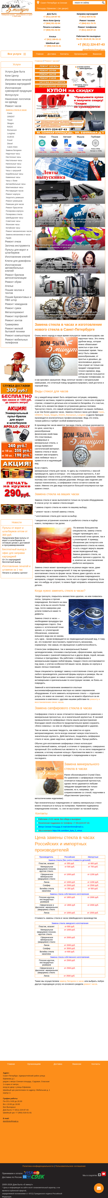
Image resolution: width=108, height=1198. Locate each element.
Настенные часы (13, 157)
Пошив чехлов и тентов (14, 291)
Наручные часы (13, 154)
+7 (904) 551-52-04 (51, 23)
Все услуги (17, 54)
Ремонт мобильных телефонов (16, 341)
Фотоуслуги (11, 95)
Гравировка (12, 324)
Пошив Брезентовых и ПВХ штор (18, 298)
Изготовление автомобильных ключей (14, 268)
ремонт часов (90, 984)
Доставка (51, 54)
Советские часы (13, 221)
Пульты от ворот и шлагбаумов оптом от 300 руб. (15, 531)
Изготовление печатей (18, 79)
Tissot (9, 120)
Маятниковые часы (14, 187)
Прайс (8, 238)
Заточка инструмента (17, 245)
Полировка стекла (14, 214)
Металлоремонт (14, 312)
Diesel (10, 143)
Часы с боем (11, 181)
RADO (10, 127)
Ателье (9, 286)
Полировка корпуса (14, 211)
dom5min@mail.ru (94, 49)
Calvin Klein (12, 147)
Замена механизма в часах (18, 234)
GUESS (10, 137)
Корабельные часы (14, 174)
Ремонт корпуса (13, 194)
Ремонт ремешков (14, 201)
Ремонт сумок (13, 308)
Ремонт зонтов (13, 320)
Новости (17, 522)
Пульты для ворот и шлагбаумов (16, 251)
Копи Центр (12, 75)
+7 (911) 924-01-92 (87, 17)
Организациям (80, 54)
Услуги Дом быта (15, 71)
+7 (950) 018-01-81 (52, 46)
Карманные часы (13, 167)
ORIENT (11, 116)
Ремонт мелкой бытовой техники (15, 330)
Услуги (17, 64)
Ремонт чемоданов (16, 304)
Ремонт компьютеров (17, 335)
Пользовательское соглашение (70, 1166)
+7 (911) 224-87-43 (51, 17)
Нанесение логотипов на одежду (17, 100)
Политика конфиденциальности (38, 1166)
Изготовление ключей (17, 256)
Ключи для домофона (18, 260)
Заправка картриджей (18, 83)
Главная (39, 54)
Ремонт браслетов (14, 207)
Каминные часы (13, 177)
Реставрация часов (14, 191)
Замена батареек (13, 150)
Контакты (64, 54)
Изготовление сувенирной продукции (18, 89)
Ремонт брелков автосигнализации (15, 276)
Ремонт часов (13, 106)
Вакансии (97, 54)
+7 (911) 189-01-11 (52, 39)
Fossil (9, 140)
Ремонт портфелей (16, 316)
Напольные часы (13, 164)
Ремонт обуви (13, 282)
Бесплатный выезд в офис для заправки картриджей (14, 553)
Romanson (12, 130)
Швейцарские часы (14, 218)
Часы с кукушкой (13, 170)
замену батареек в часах (72, 981)
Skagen (10, 123)
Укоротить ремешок (15, 197)
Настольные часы (14, 160)
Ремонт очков (13, 241)
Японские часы (13, 224)
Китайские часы (13, 228)
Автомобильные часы (16, 184)
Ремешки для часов (15, 204)
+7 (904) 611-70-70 (87, 23)
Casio (9, 113)
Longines (11, 133)
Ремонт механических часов (19, 231)
